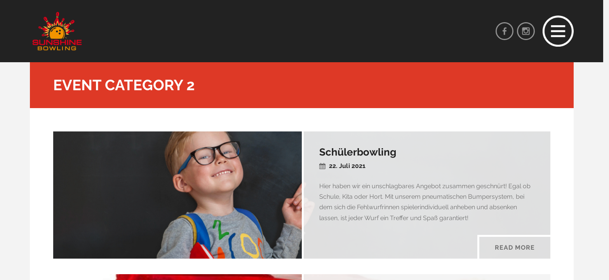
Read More (515, 247)
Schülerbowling (357, 152)
